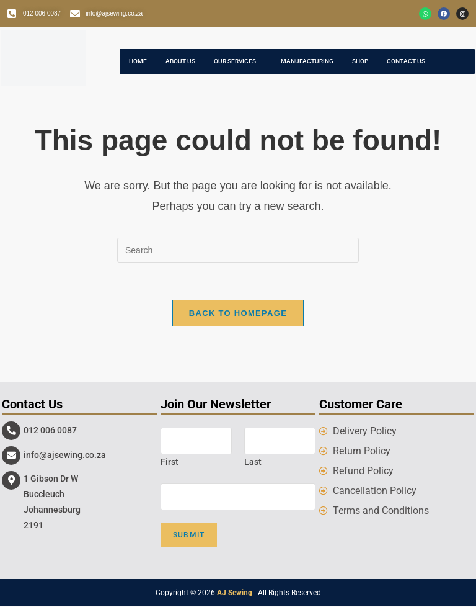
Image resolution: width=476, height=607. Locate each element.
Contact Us (406, 61)
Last (253, 462)
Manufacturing (307, 61)
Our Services (235, 61)
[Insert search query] (238, 250)
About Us (180, 61)
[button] (238, 61)
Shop (360, 61)
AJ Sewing (234, 593)
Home (138, 61)
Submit (189, 535)
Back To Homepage (238, 313)
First (169, 462)
